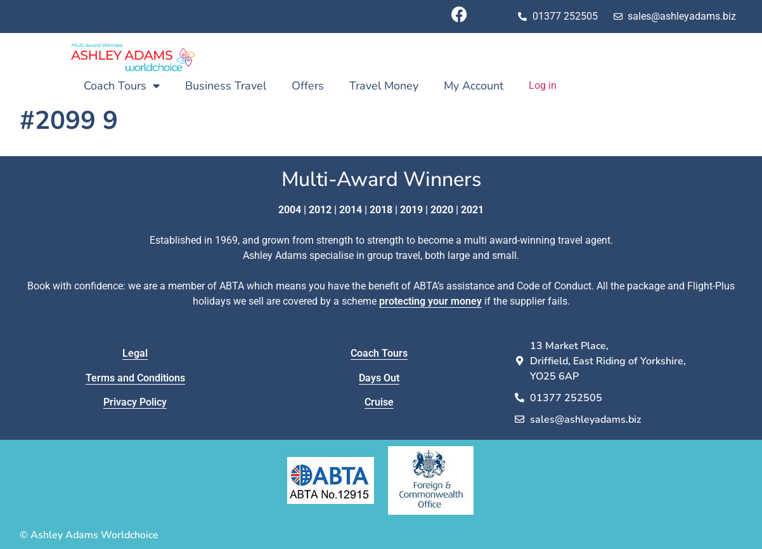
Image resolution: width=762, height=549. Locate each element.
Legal (135, 353)
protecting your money (430, 301)
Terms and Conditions (135, 378)
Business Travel (225, 85)
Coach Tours (122, 86)
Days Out (379, 378)
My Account (473, 85)
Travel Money (383, 85)
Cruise (379, 402)
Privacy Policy (135, 402)
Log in (543, 85)
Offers (308, 85)
